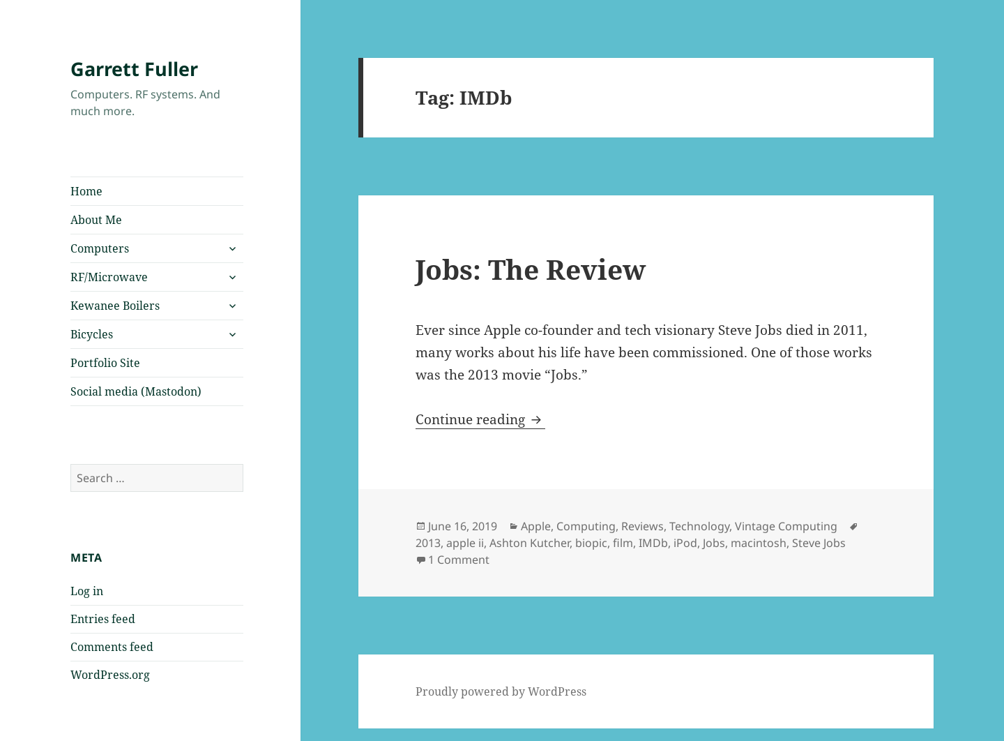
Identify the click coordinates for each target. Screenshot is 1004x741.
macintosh (758, 543)
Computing (586, 526)
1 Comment (458, 559)
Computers (99, 248)
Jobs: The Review (531, 268)
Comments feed (111, 646)
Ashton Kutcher (529, 543)
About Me (96, 219)
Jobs (714, 543)
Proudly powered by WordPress (501, 691)
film (623, 543)
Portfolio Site (105, 362)
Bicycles (91, 334)
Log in (86, 591)
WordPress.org (110, 674)
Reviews (642, 526)
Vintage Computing (786, 526)
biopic (591, 543)
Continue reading (480, 419)
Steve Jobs (819, 543)
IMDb (653, 543)
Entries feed (102, 619)
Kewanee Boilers (115, 305)
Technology (699, 526)
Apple (536, 526)
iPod (685, 543)
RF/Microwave (109, 277)
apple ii (465, 543)
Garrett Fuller (134, 69)
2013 (428, 543)
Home (86, 191)
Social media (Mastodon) (135, 391)
